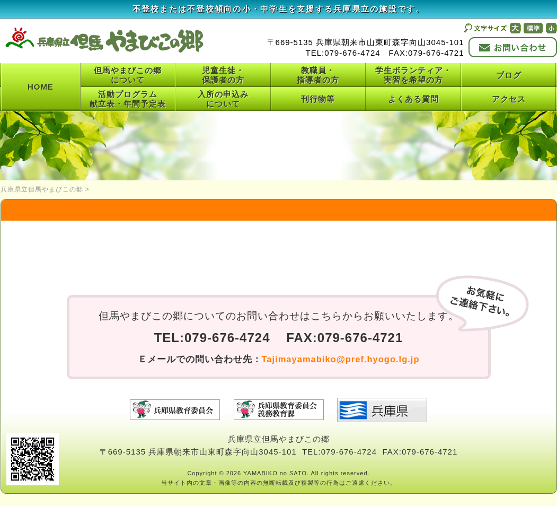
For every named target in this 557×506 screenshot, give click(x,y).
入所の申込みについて (223, 99)
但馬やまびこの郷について (128, 75)
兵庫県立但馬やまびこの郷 (42, 189)
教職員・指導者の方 (318, 75)
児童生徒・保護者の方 (223, 75)
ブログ (508, 75)
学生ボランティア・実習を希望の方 (413, 75)
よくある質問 (413, 98)
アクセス (509, 98)
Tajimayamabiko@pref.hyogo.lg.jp (341, 359)
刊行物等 (318, 98)
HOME (41, 86)
